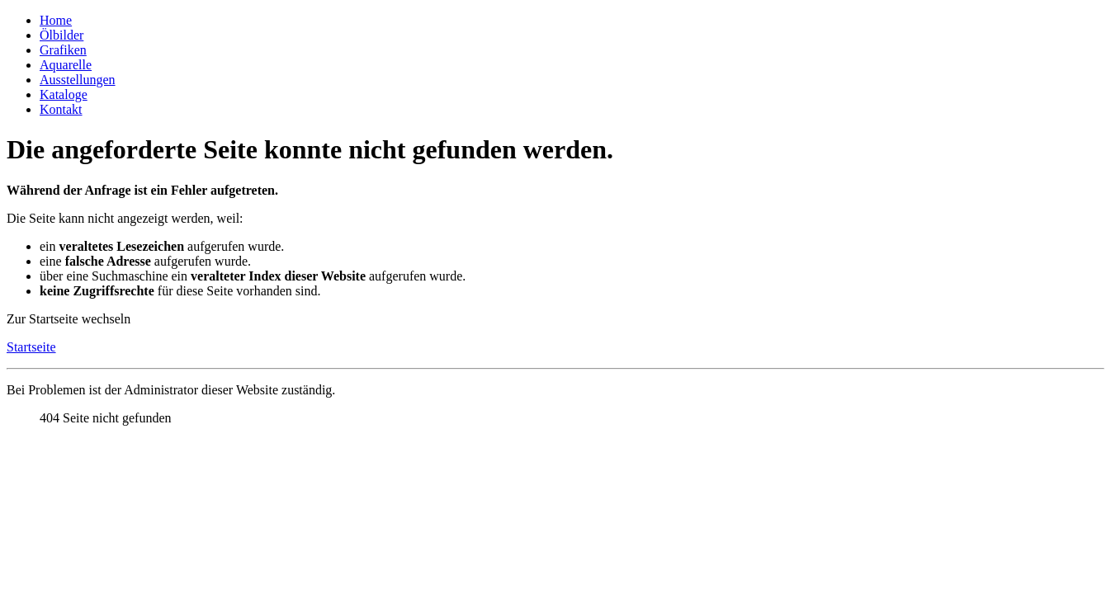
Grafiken (63, 50)
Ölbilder (61, 35)
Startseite (31, 347)
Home (56, 20)
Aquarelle (66, 65)
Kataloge (63, 94)
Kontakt (61, 109)
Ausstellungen (78, 80)
